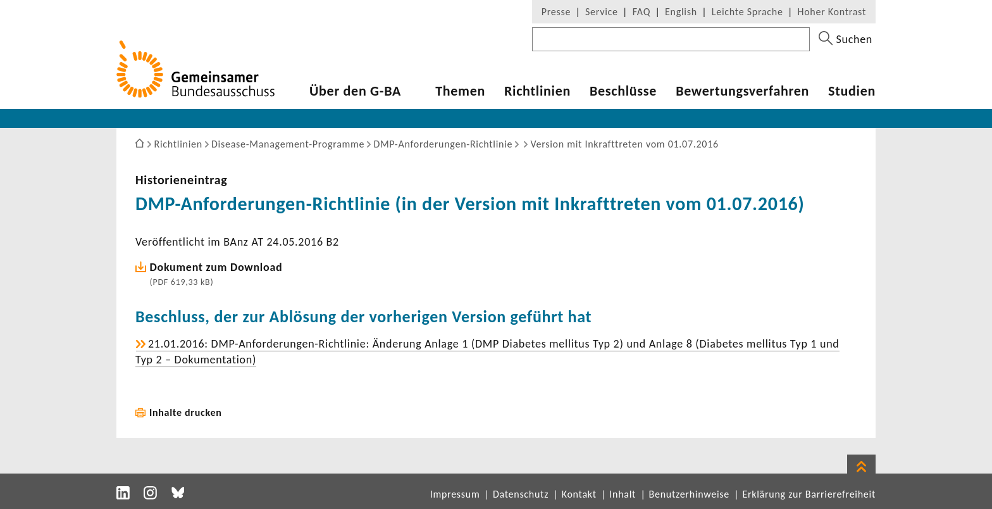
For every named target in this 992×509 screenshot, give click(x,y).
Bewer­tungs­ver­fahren (742, 91)
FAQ (641, 12)
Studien (852, 91)
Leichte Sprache (747, 12)
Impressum (455, 494)
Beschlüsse (623, 91)
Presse (556, 12)
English (681, 12)
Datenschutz (521, 494)
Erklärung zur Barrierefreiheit (809, 494)
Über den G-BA (355, 91)
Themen (460, 91)
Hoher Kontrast (832, 12)
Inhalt (622, 494)
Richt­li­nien (537, 91)
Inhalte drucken (185, 412)
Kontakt (579, 494)
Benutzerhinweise (689, 494)
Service (601, 12)
